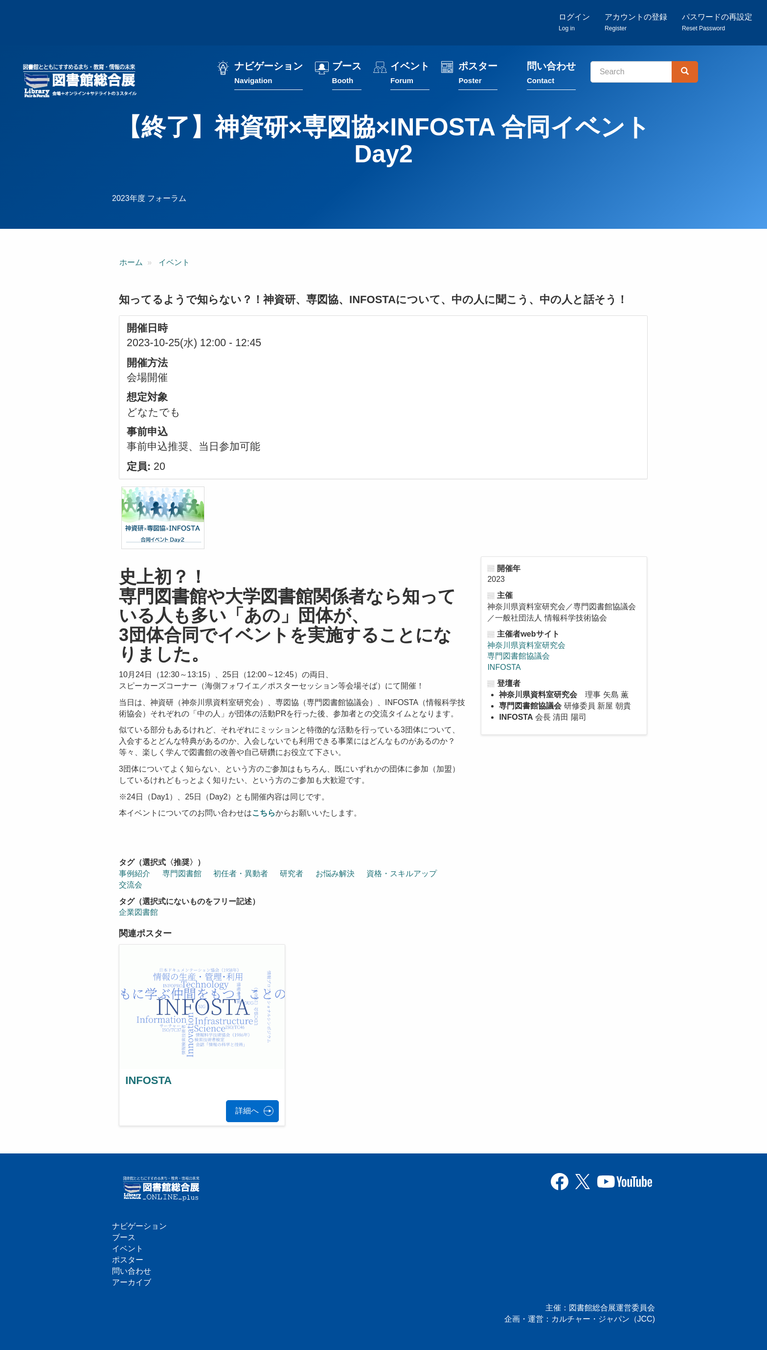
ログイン (574, 22)
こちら (263, 813)
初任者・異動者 (240, 873)
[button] (162, 518)
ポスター (477, 74)
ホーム (131, 262)
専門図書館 (182, 873)
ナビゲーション (268, 74)
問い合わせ (551, 74)
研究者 (291, 873)
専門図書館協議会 (518, 656)
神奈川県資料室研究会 (526, 645)
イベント (409, 74)
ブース (346, 74)
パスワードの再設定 (717, 22)
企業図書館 (138, 912)
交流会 (130, 885)
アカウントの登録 (636, 22)
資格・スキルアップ (401, 873)
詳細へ (247, 1111)
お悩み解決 (335, 873)
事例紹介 (134, 873)
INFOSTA (503, 667)
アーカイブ (131, 1282)
